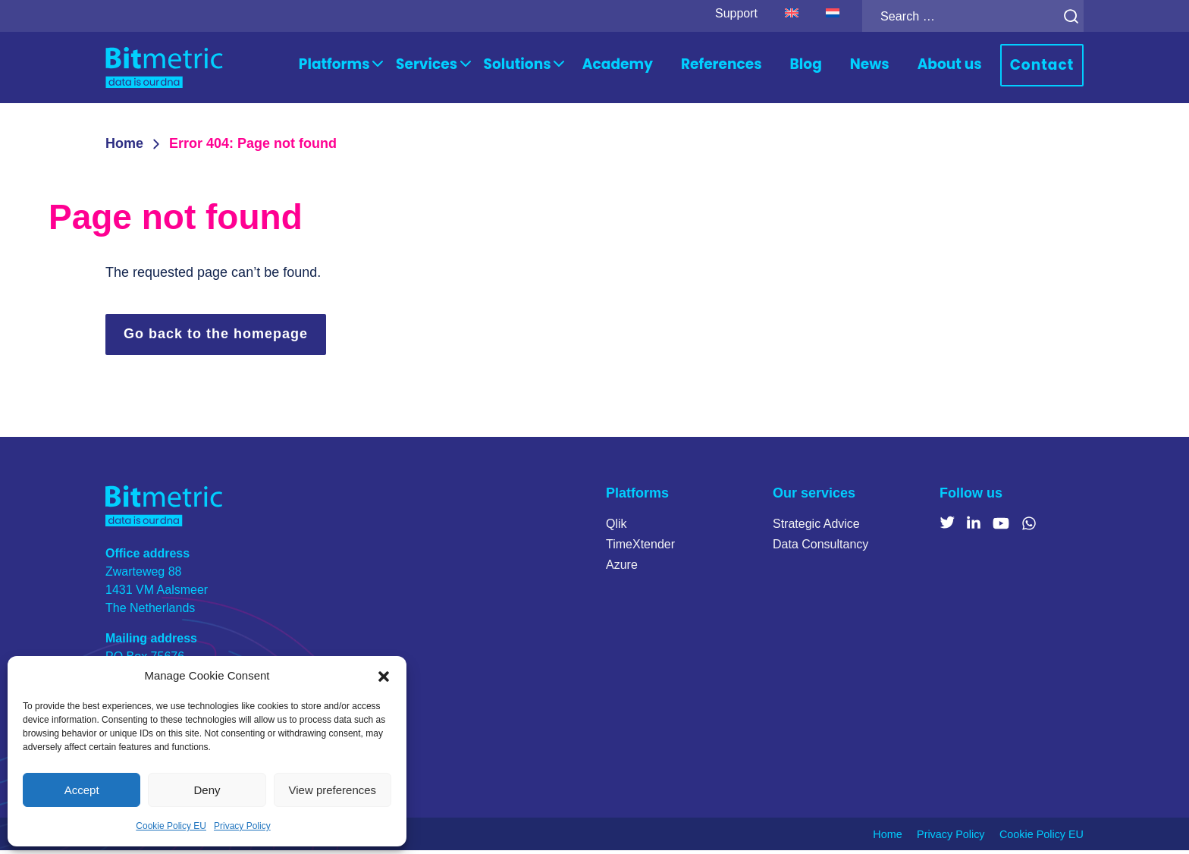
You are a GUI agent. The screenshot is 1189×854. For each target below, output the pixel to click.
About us (965, 66)
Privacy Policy (242, 826)
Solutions (573, 66)
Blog (831, 66)
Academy (663, 66)
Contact (1047, 67)
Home (124, 147)
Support (719, 13)
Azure (622, 569)
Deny (206, 789)
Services (492, 66)
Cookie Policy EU (171, 826)
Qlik (616, 528)
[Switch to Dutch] (815, 13)
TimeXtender (640, 548)
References (753, 66)
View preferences (333, 789)
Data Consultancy (820, 548)
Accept (81, 789)
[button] (383, 675)
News (892, 66)
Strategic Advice (816, 528)
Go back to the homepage (216, 337)
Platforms (411, 66)
